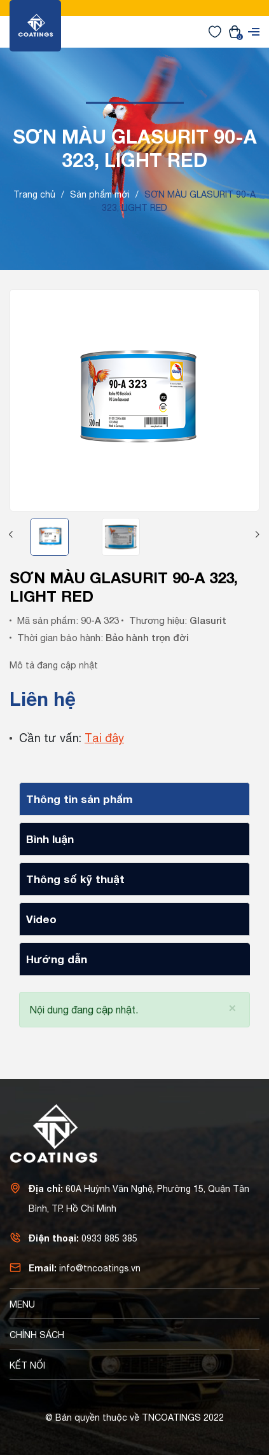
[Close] (232, 1006)
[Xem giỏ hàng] (234, 31)
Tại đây (104, 738)
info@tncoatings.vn (100, 1268)
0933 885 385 (109, 1238)
